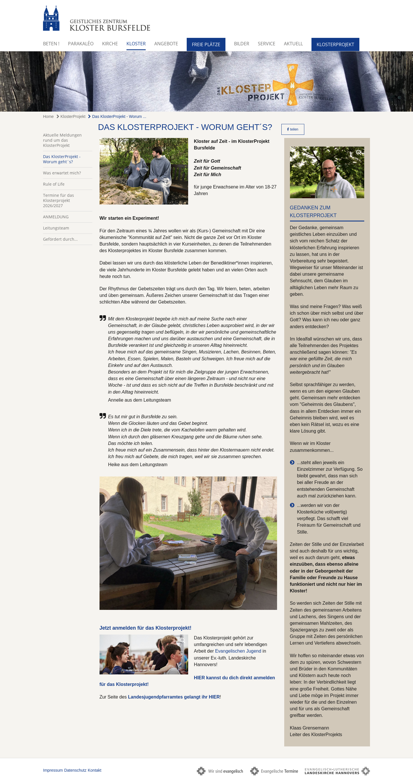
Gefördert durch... (60, 239)
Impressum (53, 770)
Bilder (241, 43)
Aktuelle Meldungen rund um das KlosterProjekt (62, 140)
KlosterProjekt (335, 44)
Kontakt (94, 770)
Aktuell (293, 43)
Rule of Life (54, 184)
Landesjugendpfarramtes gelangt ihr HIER (173, 696)
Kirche (110, 43)
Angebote (166, 43)
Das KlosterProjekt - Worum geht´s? (62, 159)
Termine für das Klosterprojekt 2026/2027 (58, 200)
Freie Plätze (206, 44)
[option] (206, 81)
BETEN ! (51, 43)
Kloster (136, 43)
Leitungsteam (56, 228)
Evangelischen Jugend (238, 651)
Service (266, 43)
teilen (292, 129)
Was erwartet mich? (62, 173)
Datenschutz (75, 770)
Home (48, 116)
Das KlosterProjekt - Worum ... (117, 116)
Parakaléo (80, 43)
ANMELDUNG (56, 216)
